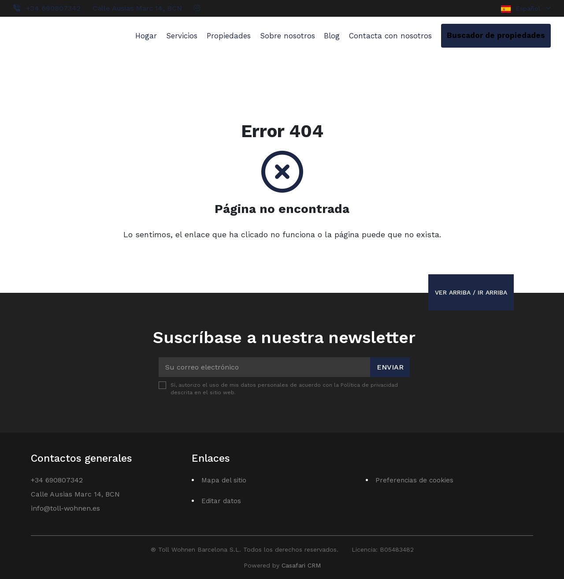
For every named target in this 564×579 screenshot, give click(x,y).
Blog (332, 35)
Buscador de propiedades (496, 35)
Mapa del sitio (223, 480)
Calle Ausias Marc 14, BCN (137, 8)
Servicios (181, 35)
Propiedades (229, 35)
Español (526, 9)
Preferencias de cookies (414, 480)
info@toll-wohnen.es (65, 508)
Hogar (146, 35)
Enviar (390, 367)
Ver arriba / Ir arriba (471, 292)
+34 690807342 (53, 8)
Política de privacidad (369, 385)
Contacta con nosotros (390, 35)
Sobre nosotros (287, 35)
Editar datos (221, 501)
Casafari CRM (301, 565)
